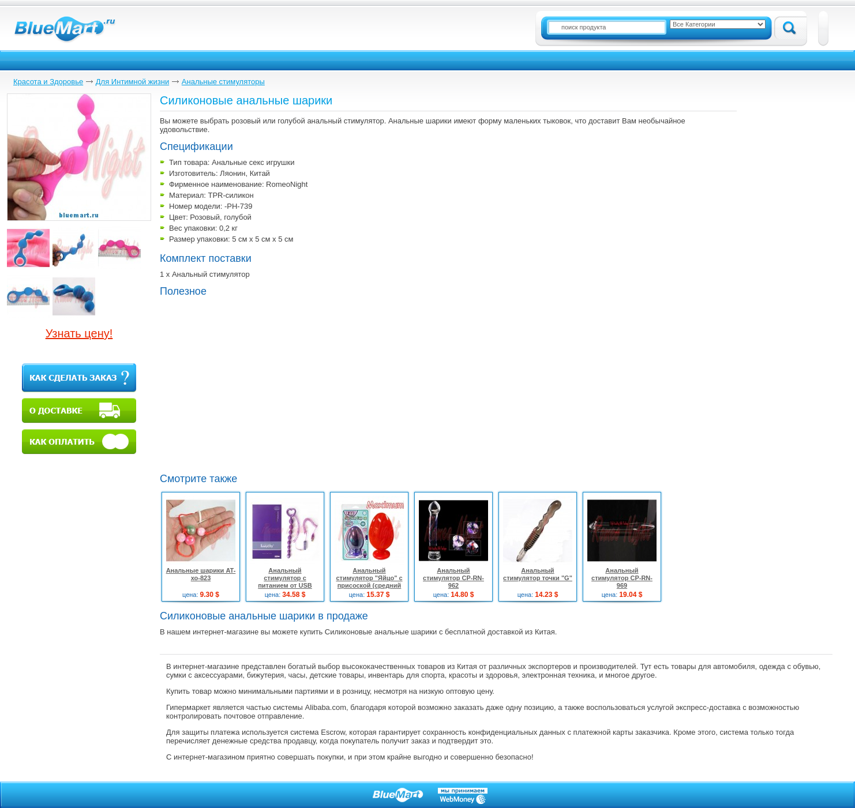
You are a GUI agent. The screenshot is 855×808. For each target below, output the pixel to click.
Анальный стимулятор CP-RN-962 (453, 578)
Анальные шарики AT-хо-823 (201, 574)
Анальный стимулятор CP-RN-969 (621, 578)
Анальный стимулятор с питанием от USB (285, 578)
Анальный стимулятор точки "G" (537, 574)
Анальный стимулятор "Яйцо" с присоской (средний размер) (369, 581)
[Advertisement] (257, 383)
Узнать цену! (79, 333)
